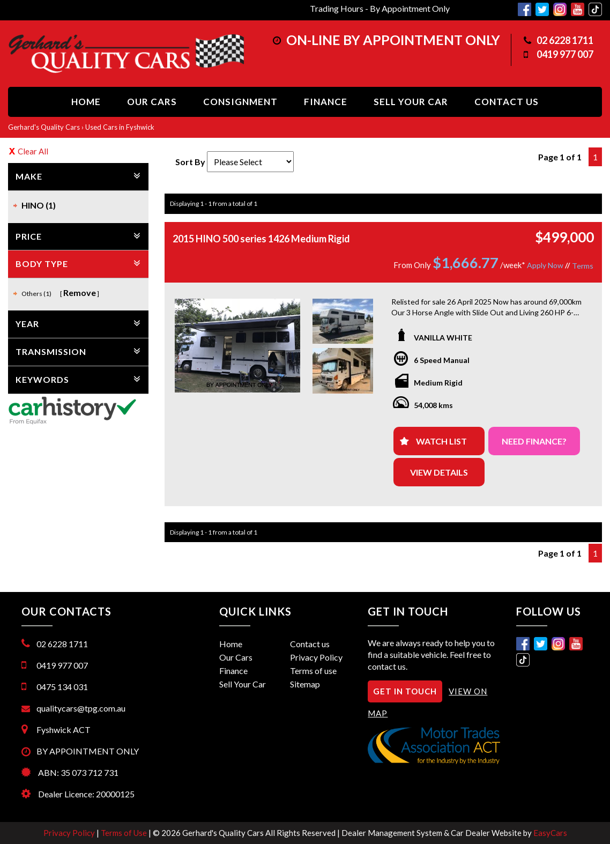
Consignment (240, 101)
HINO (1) (38, 205)
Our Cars (152, 101)
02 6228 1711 (565, 40)
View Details (439, 472)
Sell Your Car (411, 101)
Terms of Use (124, 833)
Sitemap (305, 684)
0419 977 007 (565, 54)
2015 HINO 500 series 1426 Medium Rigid (261, 239)
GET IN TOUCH (405, 691)
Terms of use (313, 670)
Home (86, 101)
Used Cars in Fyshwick (119, 127)
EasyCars (550, 833)
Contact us (506, 101)
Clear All (33, 151)
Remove (79, 292)
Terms (582, 265)
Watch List (441, 441)
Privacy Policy (316, 657)
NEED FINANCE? (534, 441)
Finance (325, 101)
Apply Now (545, 265)
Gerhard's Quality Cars (44, 127)
